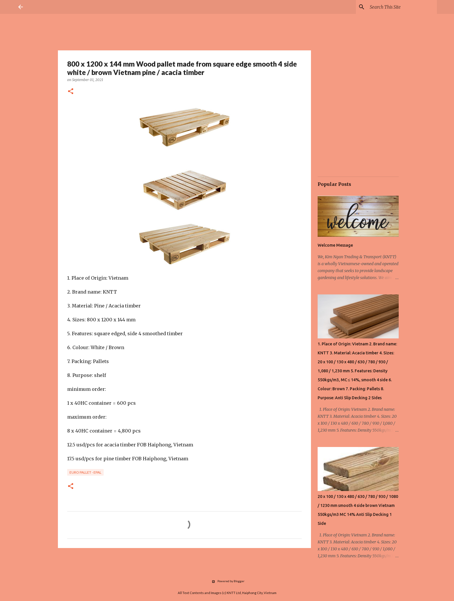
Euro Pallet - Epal (85, 472)
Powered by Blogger (227, 581)
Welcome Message (335, 245)
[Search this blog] (402, 7)
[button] (70, 92)
